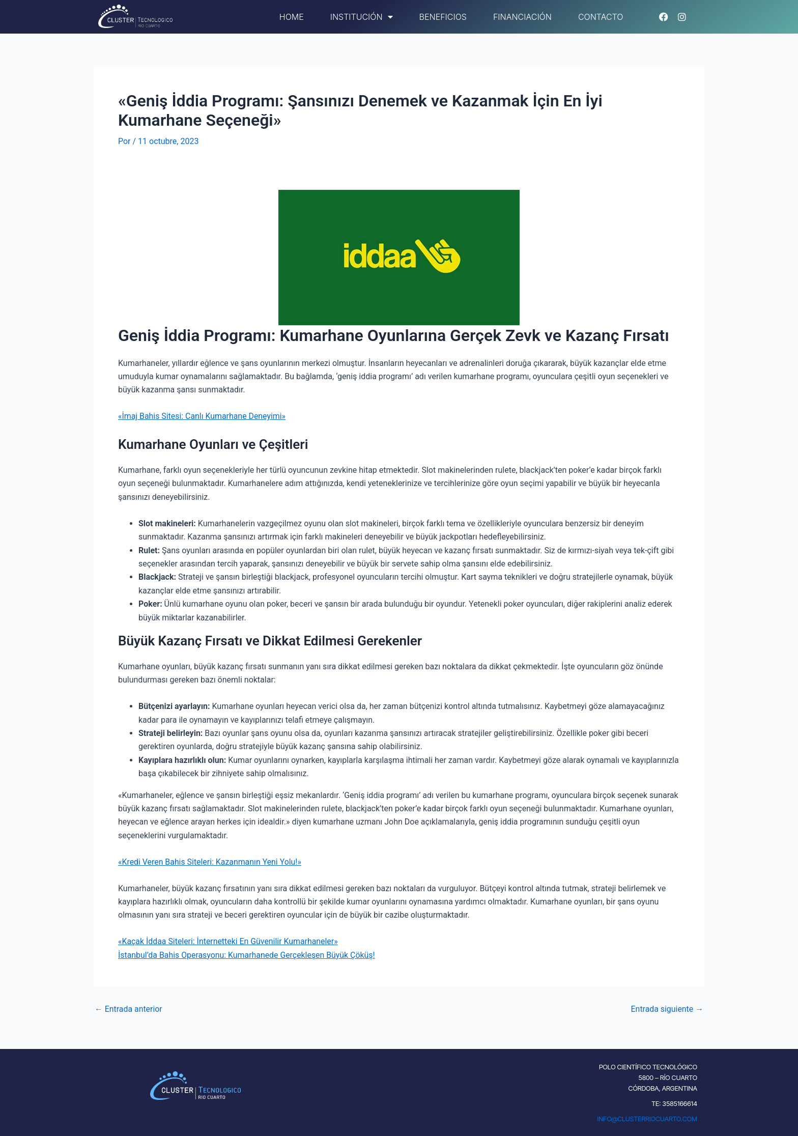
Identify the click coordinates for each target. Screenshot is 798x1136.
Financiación (522, 17)
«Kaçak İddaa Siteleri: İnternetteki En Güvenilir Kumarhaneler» (228, 941)
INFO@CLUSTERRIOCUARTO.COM (647, 1119)
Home (291, 17)
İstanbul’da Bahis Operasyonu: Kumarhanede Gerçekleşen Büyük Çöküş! (247, 955)
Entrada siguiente (666, 1009)
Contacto (600, 17)
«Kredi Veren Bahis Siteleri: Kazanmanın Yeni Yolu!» (210, 862)
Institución (361, 17)
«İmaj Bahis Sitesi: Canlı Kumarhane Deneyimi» (202, 416)
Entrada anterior (129, 1009)
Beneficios (443, 17)
